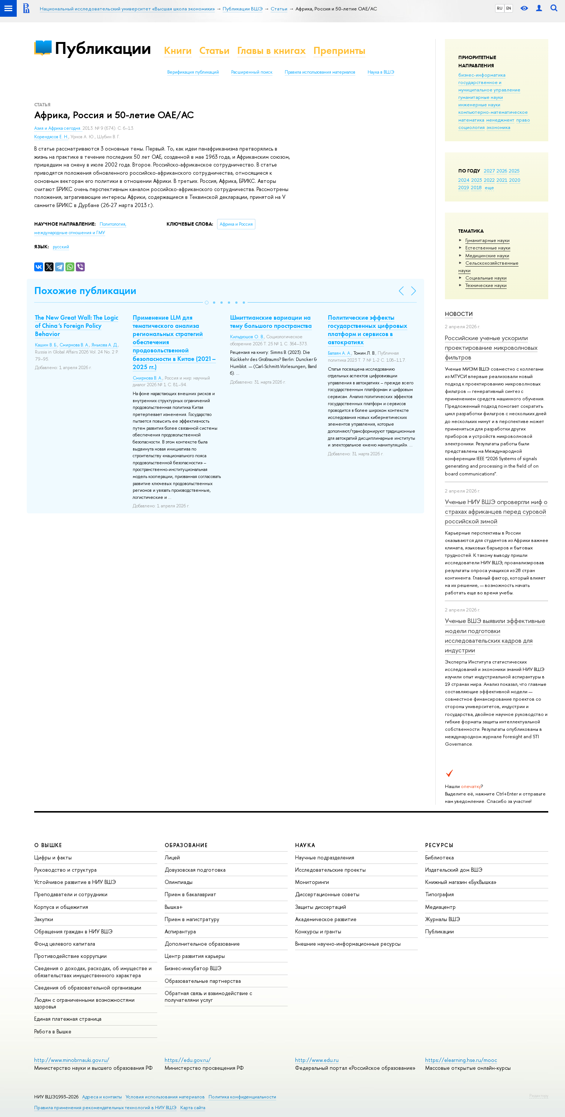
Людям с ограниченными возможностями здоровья (84, 1003)
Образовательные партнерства (203, 980)
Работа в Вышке (52, 1031)
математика (471, 119)
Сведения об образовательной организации (87, 987)
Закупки (43, 919)
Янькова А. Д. (104, 345)
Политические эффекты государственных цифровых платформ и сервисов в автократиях (367, 329)
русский (61, 247)
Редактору (538, 1095)
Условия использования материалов (165, 1097)
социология (471, 127)
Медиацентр (440, 906)
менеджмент (500, 119)
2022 (489, 180)
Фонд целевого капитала (64, 943)
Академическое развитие (325, 919)
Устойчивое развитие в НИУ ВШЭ (75, 881)
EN (508, 8)
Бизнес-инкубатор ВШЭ (193, 968)
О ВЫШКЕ (48, 845)
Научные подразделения (324, 857)
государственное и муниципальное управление (489, 86)
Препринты (339, 50)
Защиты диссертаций (320, 906)
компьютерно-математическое (493, 112)
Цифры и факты (53, 857)
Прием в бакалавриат (190, 894)
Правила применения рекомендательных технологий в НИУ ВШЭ (105, 1107)
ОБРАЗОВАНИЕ (186, 845)
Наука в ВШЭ (381, 72)
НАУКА (305, 845)
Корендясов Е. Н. (51, 137)
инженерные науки (479, 104)
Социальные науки (486, 277)
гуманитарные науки (480, 97)
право (523, 119)
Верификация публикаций (193, 72)
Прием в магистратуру (192, 919)
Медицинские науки (487, 255)
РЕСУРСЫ (439, 845)
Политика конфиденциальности (242, 1097)
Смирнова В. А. (74, 345)
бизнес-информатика (482, 74)
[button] (206, 302)
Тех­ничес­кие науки (486, 285)
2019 (463, 187)
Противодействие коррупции (70, 955)
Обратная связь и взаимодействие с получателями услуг (208, 996)
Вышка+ (174, 906)
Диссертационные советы (327, 894)
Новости (459, 314)
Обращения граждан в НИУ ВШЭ (73, 931)
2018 (476, 187)
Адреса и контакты (102, 1097)
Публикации (103, 47)
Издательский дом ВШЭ (453, 869)
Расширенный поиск (251, 72)
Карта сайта (192, 1107)
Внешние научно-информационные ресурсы (348, 943)
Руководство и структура (65, 869)
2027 (489, 170)
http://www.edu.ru (317, 1059)
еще (489, 187)
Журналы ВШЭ (442, 919)
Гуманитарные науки (487, 240)
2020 (514, 180)
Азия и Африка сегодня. (58, 128)
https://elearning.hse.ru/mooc (461, 1059)
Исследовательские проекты (330, 869)
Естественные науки (487, 247)
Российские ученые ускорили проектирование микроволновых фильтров (491, 347)
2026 (502, 170)
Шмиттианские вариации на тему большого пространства (271, 321)
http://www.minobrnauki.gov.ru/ (71, 1059)
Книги (178, 50)
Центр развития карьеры (195, 955)
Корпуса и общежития (61, 906)
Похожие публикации (85, 290)
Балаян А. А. (339, 353)
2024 (463, 180)
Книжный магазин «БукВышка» (461, 881)
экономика (498, 127)
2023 (476, 180)
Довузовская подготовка (195, 869)
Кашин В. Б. (46, 345)
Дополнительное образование (202, 943)
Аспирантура (180, 931)
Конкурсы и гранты (318, 931)
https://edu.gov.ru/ (188, 1059)
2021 (502, 180)
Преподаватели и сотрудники (70, 894)
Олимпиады (179, 881)
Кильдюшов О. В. (247, 337)
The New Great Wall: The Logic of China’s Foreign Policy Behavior (76, 325)
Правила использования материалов (320, 72)
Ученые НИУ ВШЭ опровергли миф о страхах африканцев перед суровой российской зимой (496, 511)
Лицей (172, 857)
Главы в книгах (271, 50)
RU (500, 8)
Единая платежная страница (67, 1018)
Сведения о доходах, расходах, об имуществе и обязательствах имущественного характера (93, 971)
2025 (514, 170)
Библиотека (439, 857)
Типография (439, 894)
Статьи (214, 50)
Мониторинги (312, 881)
